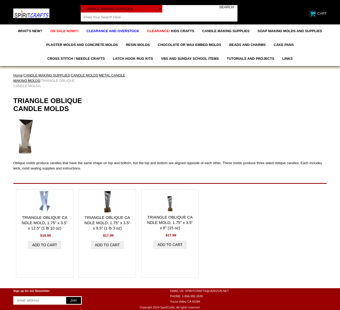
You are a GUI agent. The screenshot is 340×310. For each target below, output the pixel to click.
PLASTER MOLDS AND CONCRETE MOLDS (82, 45)
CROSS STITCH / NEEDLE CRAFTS (76, 59)
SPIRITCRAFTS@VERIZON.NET (207, 290)
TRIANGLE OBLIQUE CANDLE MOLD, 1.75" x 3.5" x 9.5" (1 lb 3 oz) (107, 222)
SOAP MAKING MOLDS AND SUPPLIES (290, 31)
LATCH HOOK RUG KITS (133, 59)
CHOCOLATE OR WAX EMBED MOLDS (189, 45)
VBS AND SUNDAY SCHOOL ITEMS (190, 59)
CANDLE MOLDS (84, 75)
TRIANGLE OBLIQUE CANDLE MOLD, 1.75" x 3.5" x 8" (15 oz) (170, 222)
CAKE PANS (284, 45)
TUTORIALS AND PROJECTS (250, 59)
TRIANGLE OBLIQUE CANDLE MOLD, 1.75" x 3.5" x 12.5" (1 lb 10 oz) (44, 222)
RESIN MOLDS (138, 45)
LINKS (287, 59)
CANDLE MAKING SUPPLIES (225, 31)
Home (18, 75)
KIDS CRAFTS (170, 31)
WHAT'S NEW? (30, 31)
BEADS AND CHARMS (247, 45)
